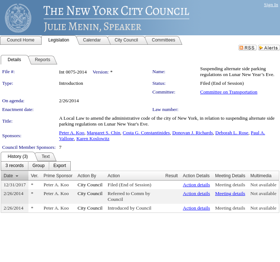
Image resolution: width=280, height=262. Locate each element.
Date (8, 175)
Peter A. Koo (71, 132)
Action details (196, 184)
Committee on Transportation (228, 92)
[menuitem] (14, 166)
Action (114, 175)
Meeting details (230, 184)
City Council (90, 184)
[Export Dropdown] (59, 166)
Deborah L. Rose (232, 132)
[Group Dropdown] (38, 166)
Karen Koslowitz (92, 138)
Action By (87, 175)
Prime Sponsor (57, 175)
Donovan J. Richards (192, 132)
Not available (263, 184)
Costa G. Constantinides (146, 132)
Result (172, 175)
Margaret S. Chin (103, 132)
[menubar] (36, 166)
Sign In (271, 4)
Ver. (35, 175)
